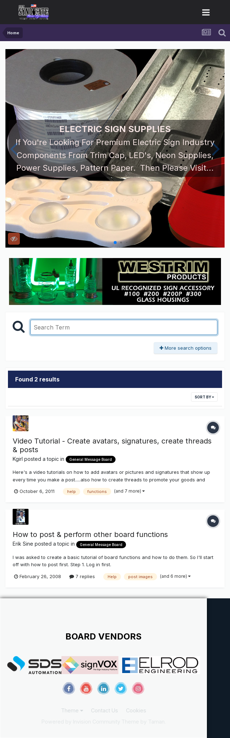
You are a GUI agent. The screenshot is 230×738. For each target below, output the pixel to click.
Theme (72, 710)
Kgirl (18, 459)
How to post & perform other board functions (90, 534)
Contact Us (104, 710)
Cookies (136, 710)
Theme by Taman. (143, 722)
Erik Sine (23, 544)
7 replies (82, 576)
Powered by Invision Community (81, 722)
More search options (186, 348)
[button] (14, 148)
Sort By (204, 397)
